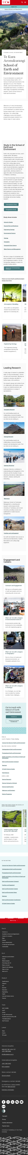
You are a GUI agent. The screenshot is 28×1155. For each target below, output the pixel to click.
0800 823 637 (11, 1086)
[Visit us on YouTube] (21, 1102)
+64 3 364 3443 (6, 1063)
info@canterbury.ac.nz (7, 1054)
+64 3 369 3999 (6, 1051)
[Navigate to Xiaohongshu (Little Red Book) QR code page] (3, 1106)
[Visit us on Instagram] (8, 1102)
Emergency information (8, 1090)
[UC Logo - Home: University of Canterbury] (6, 2)
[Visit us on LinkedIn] (12, 1102)
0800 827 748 (5, 1049)
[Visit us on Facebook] (3, 1102)
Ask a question (6, 1066)
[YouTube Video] (14, 129)
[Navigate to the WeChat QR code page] (17, 1102)
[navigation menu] (25, 2)
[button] (14, 6)
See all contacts (6, 1075)
